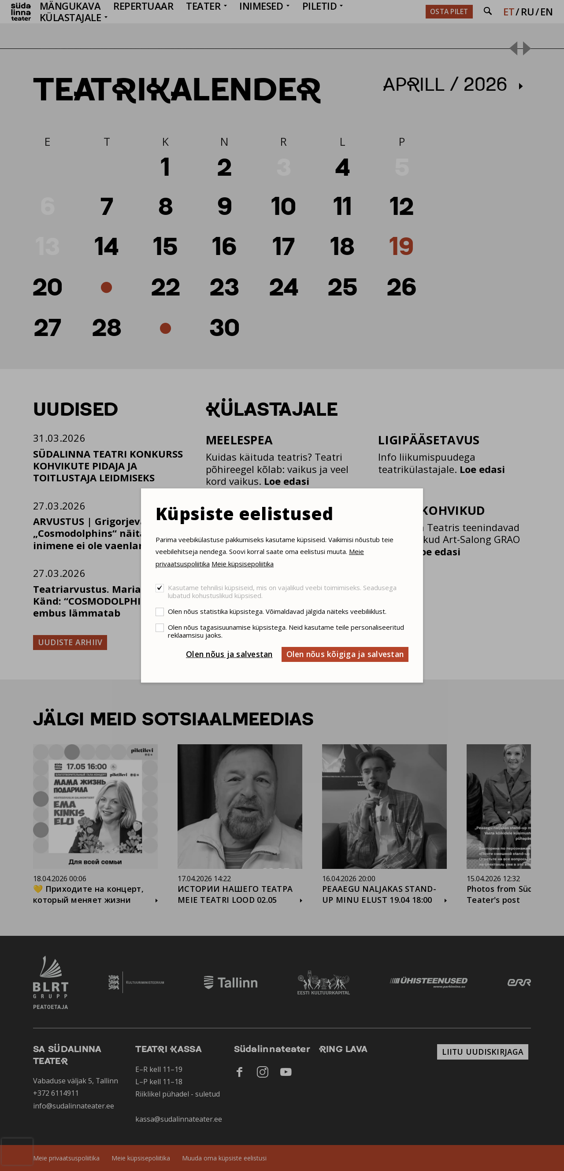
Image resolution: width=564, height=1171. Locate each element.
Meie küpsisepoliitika (243, 563)
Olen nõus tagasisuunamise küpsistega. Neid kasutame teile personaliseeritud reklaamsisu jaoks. (286, 631)
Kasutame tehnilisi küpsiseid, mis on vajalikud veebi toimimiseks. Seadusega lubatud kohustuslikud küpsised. (282, 591)
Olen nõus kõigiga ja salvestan (345, 654)
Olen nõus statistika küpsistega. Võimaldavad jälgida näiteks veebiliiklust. (277, 611)
